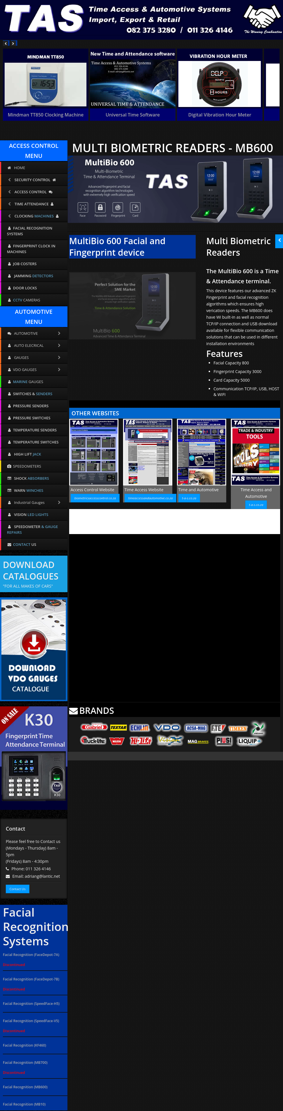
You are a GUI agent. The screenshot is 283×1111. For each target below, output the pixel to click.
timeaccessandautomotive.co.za (150, 498)
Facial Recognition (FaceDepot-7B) (31, 979)
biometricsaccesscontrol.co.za (95, 498)
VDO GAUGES (34, 369)
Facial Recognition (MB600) (25, 1087)
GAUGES (34, 357)
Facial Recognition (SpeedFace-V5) (31, 1020)
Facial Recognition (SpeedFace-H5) (31, 1003)
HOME (16, 167)
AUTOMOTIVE (34, 333)
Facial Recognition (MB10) (24, 1104)
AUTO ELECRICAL (34, 345)
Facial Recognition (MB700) (25, 1062)
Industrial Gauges (34, 502)
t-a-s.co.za (189, 498)
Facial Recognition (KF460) (24, 1045)
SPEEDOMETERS (24, 466)
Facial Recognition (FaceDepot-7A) (31, 954)
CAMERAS (23, 300)
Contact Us (18, 889)
